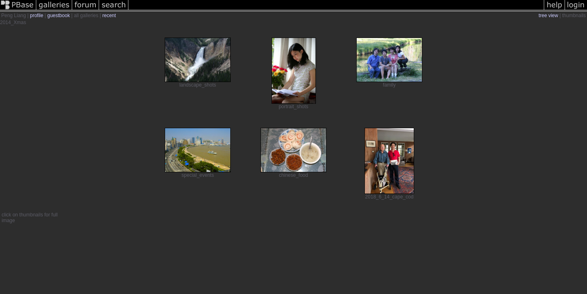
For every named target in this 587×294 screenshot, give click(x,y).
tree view (548, 15)
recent (109, 15)
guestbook (58, 15)
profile (37, 15)
